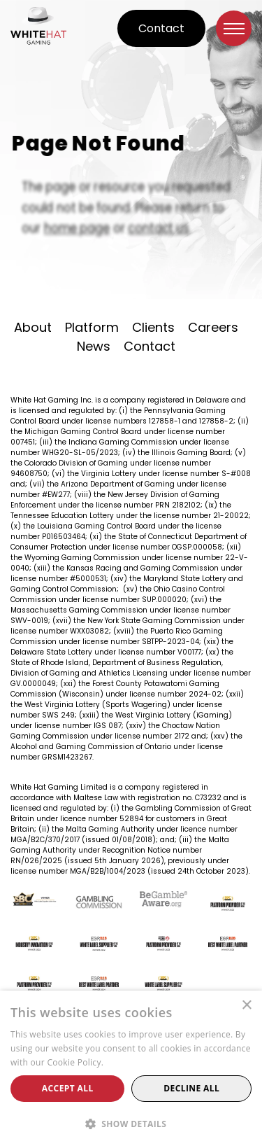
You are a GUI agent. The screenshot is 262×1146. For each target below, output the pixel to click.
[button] (131, 1123)
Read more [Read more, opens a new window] (128, 1062)
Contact (161, 28)
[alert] (131, 1068)
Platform (92, 327)
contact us (158, 224)
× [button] (246, 1005)
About (33, 327)
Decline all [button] (191, 1088)
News (93, 346)
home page (79, 224)
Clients (153, 327)
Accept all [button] (68, 1088)
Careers (213, 327)
